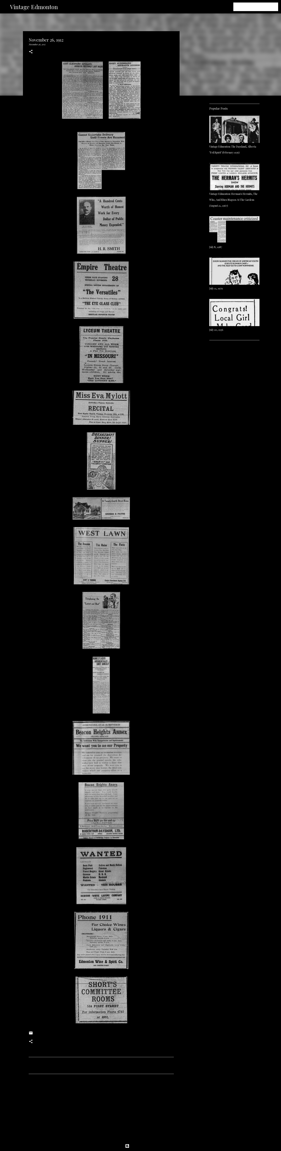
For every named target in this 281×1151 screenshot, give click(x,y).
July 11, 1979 (216, 288)
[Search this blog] (259, 7)
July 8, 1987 (215, 247)
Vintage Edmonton (34, 7)
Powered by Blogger (140, 1146)
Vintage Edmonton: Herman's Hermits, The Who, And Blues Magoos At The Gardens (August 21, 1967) (233, 199)
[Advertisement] (101, 1110)
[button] (31, 51)
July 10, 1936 (216, 329)
